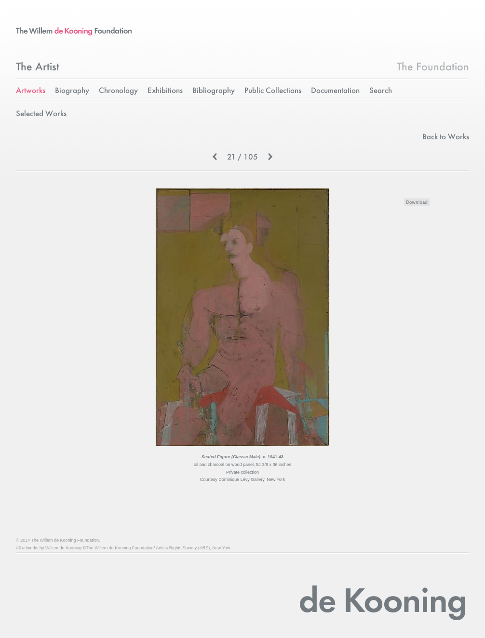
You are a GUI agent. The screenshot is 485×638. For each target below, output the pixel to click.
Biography (72, 91)
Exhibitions (165, 91)
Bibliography (213, 91)
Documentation (335, 91)
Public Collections (272, 91)
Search (380, 91)
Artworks (30, 91)
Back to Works (445, 137)
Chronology (118, 91)
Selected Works (41, 114)
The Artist (37, 67)
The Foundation (433, 67)
